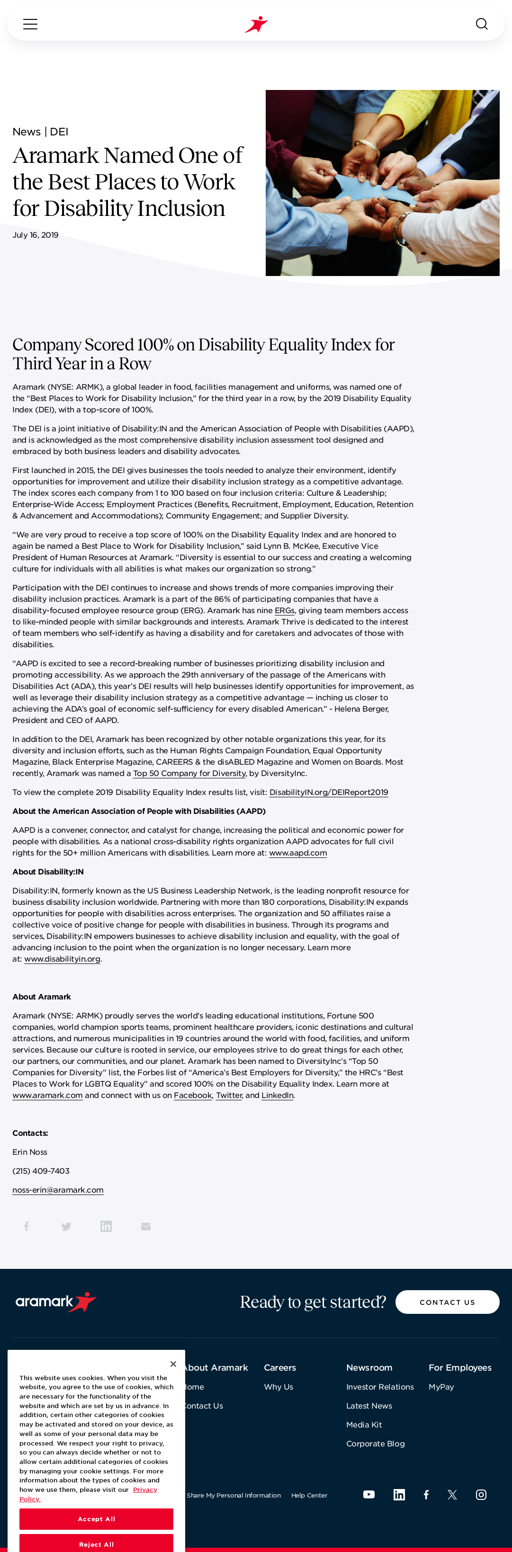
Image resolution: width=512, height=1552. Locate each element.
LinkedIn (277, 1094)
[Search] (482, 24)
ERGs (285, 610)
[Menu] (30, 24)
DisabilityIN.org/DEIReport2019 (328, 791)
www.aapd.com (298, 852)
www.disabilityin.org (62, 958)
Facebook (193, 1094)
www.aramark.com (47, 1094)
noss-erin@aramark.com (58, 1189)
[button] (447, 1302)
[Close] (173, 1383)
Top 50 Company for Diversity (189, 772)
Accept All (97, 1538)
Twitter (229, 1094)
